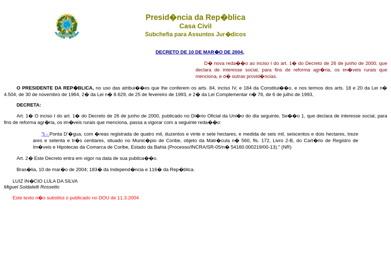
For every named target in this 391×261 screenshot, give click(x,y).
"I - (46, 134)
